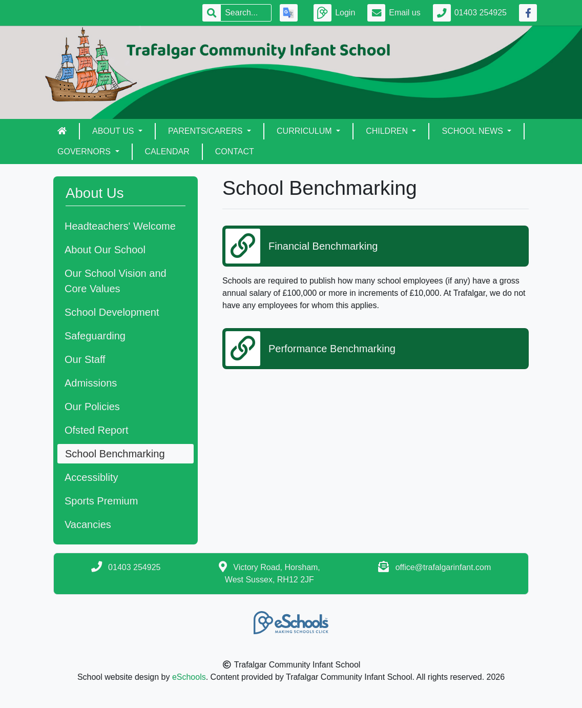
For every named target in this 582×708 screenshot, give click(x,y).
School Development (112, 312)
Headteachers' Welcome (120, 226)
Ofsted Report (97, 430)
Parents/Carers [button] (206, 131)
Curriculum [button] (305, 131)
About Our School (105, 249)
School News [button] (473, 131)
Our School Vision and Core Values (116, 281)
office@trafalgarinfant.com (443, 567)
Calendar (167, 151)
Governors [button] (85, 151)
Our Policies (92, 406)
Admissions (91, 383)
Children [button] (388, 131)
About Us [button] (114, 131)
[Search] (246, 13)
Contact (234, 151)
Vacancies (88, 524)
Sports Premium (101, 501)
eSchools (189, 677)
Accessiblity (91, 477)
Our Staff (85, 359)
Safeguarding (95, 335)
